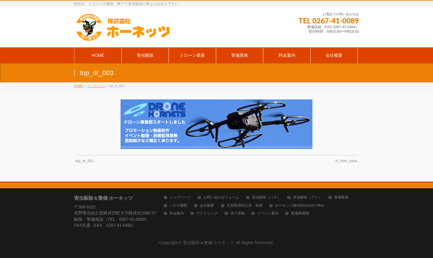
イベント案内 (268, 213)
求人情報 (237, 213)
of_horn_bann (346, 161)
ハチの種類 (178, 206)
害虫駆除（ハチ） (266, 197)
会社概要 (207, 206)
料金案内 (176, 213)
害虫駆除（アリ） (307, 197)
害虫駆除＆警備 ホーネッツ (208, 242)
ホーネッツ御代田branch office (299, 206)
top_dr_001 (85, 161)
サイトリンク (207, 213)
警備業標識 (300, 213)
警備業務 (341, 197)
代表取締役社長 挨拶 (245, 206)
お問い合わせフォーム (221, 197)
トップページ (180, 197)
